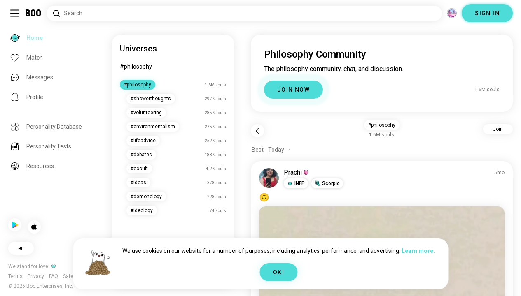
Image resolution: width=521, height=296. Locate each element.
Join (498, 129)
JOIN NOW (294, 89)
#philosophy (138, 66)
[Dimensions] (452, 13)
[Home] (34, 13)
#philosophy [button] (382, 125)
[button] (297, 183)
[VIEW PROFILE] (270, 178)
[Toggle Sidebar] (15, 13)
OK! (278, 272)
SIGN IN (487, 13)
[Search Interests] (244, 13)
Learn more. (418, 250)
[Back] (258, 130)
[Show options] (272, 150)
